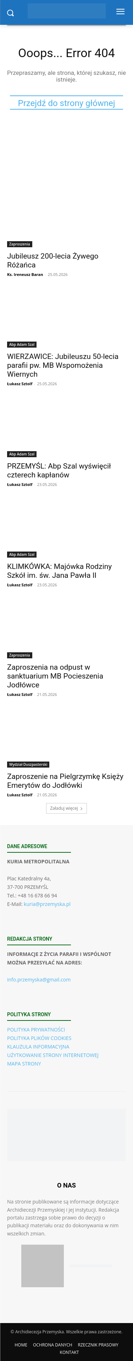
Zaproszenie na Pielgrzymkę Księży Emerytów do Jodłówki (65, 781)
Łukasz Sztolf (19, 383)
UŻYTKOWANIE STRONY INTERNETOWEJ (53, 1055)
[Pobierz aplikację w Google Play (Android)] (91, 1266)
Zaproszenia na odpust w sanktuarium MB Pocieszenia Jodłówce (55, 676)
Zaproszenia (19, 244)
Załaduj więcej (66, 808)
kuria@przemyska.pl (47, 904)
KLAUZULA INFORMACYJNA (38, 1046)
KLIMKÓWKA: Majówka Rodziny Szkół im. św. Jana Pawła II (59, 571)
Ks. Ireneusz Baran (25, 274)
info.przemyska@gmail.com (39, 979)
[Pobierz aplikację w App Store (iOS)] (42, 1266)
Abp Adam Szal (21, 344)
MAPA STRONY (24, 1063)
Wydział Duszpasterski (28, 764)
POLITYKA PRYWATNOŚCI (36, 1029)
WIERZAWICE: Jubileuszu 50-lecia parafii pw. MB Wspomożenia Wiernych (62, 365)
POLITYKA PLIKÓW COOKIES (39, 1038)
